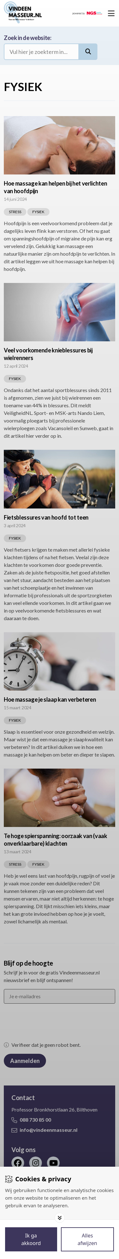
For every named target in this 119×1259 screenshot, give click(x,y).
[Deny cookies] (87, 1239)
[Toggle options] (60, 1218)
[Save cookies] (31, 1239)
